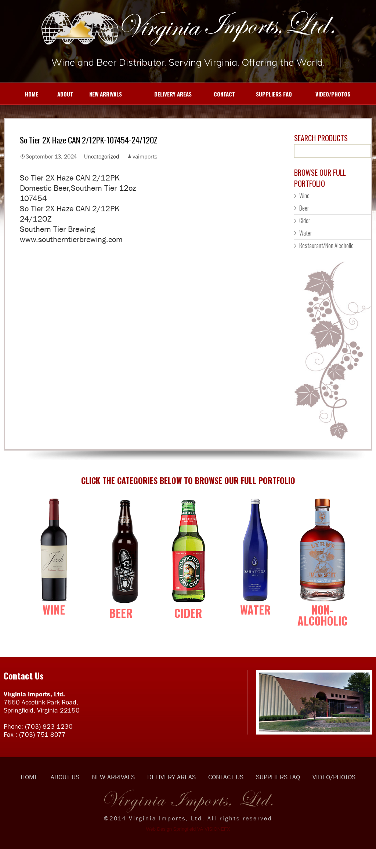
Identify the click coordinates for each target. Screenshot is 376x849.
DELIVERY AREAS (160, 94)
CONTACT (217, 94)
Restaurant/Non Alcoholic (326, 245)
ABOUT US (65, 777)
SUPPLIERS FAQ (267, 94)
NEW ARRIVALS (101, 94)
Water (305, 233)
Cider (304, 220)
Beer (304, 208)
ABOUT (59, 94)
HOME (22, 94)
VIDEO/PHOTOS (324, 94)
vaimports (145, 156)
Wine (304, 195)
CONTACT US (225, 777)
